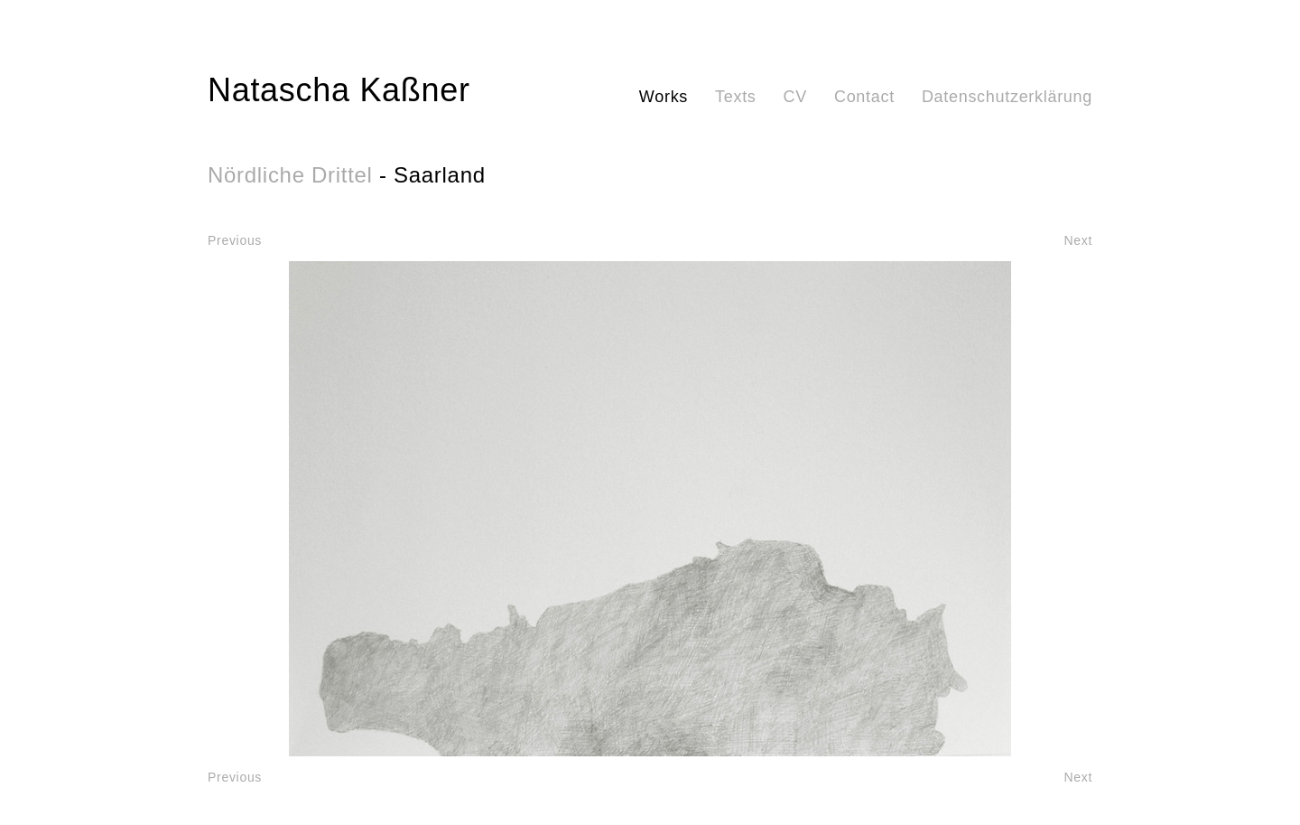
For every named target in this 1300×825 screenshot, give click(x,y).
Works (663, 97)
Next (1077, 240)
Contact (864, 97)
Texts (736, 97)
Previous (235, 240)
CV (795, 97)
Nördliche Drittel (290, 175)
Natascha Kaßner (339, 89)
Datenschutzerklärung (1007, 97)
